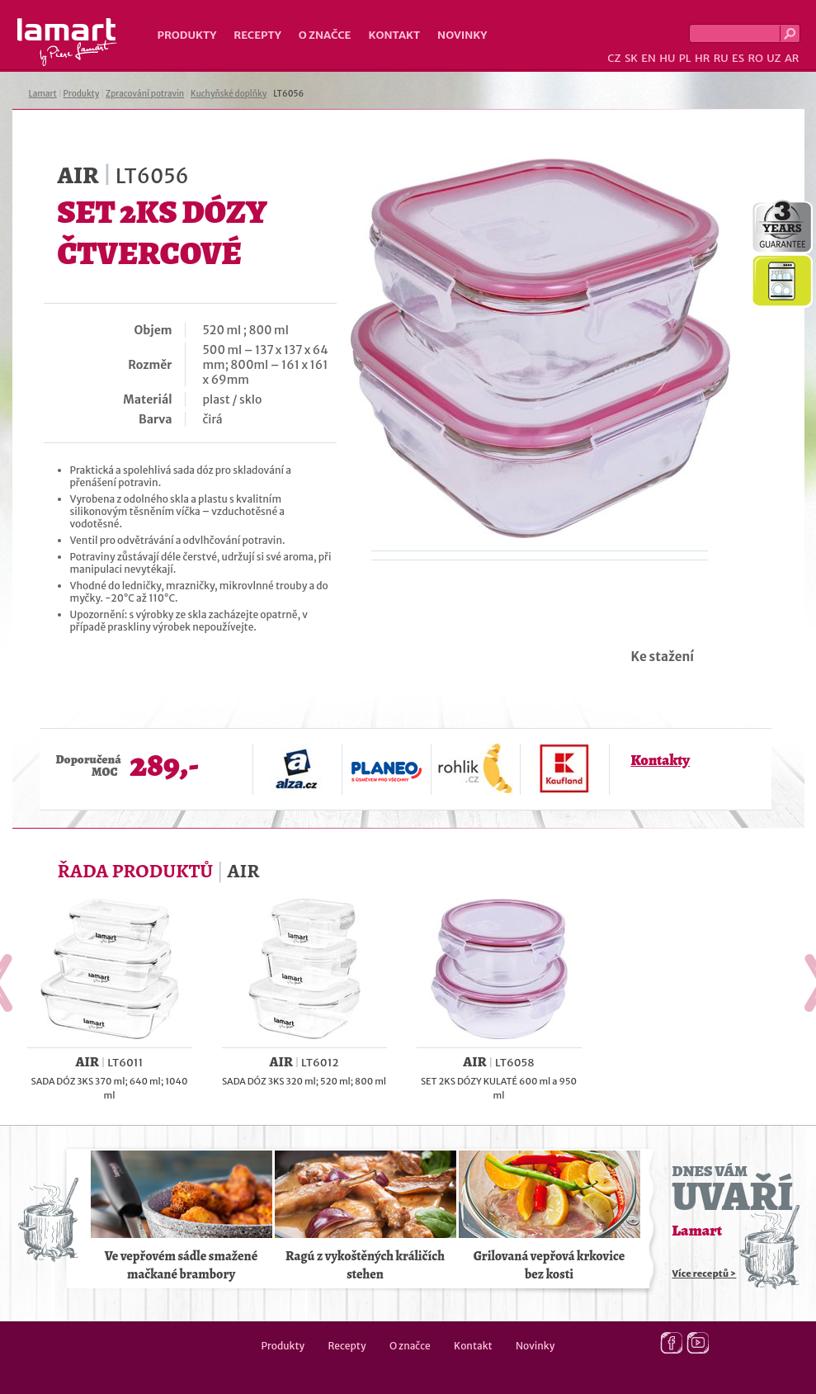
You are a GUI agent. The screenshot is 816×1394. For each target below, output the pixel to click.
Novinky (462, 35)
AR (792, 58)
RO (755, 58)
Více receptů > (704, 1273)
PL (685, 58)
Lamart (67, 42)
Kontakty (660, 760)
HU (667, 58)
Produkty (187, 35)
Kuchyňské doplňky (228, 93)
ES (738, 58)
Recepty (257, 35)
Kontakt (394, 35)
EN (648, 58)
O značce (325, 35)
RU (721, 58)
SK (631, 58)
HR (702, 58)
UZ (773, 58)
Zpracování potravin (145, 93)
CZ (613, 58)
